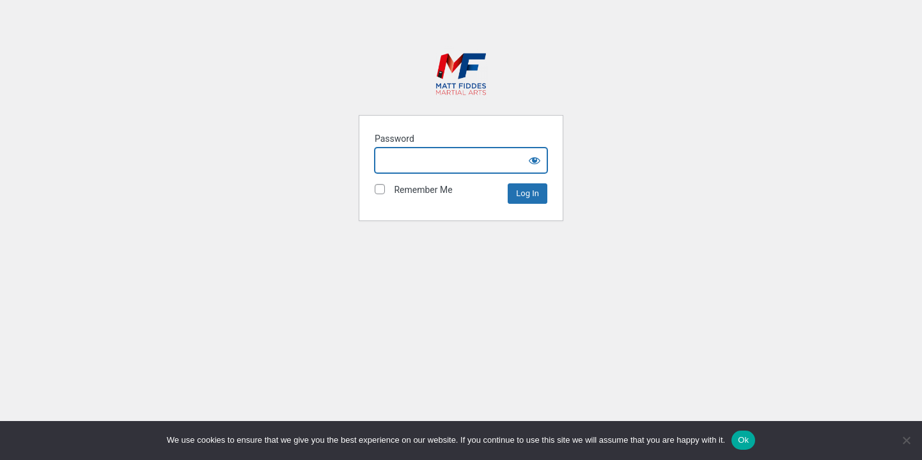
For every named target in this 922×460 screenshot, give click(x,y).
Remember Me (414, 189)
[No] (906, 440)
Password (394, 139)
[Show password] (534, 160)
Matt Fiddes (461, 73)
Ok (743, 440)
